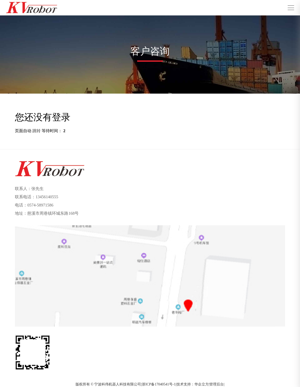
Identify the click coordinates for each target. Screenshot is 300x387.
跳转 (36, 131)
